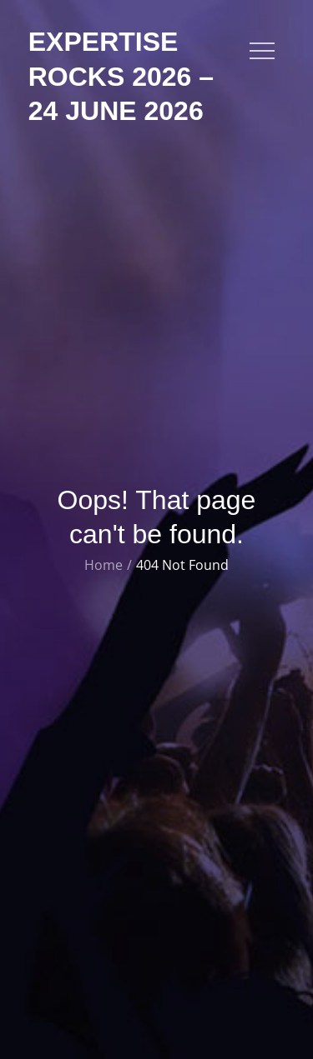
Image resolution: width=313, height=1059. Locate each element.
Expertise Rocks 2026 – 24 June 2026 (121, 76)
